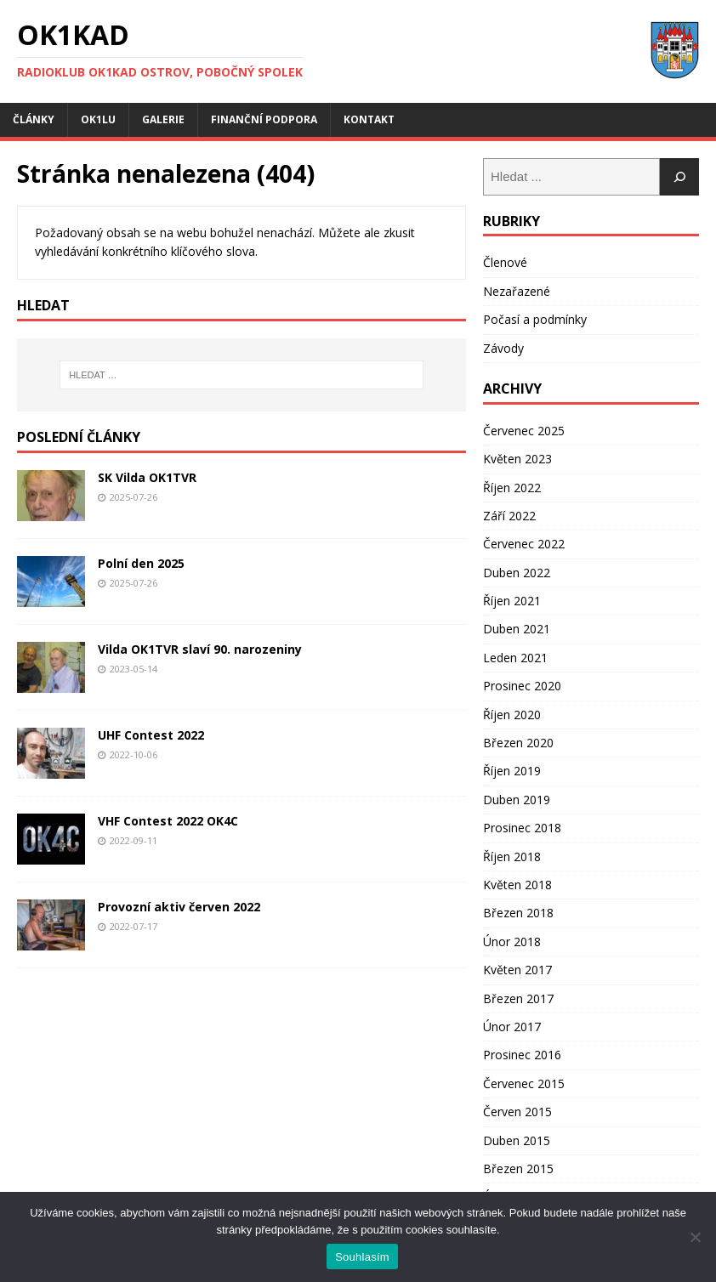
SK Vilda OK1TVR (147, 477)
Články (33, 119)
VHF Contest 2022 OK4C (168, 821)
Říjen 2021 (512, 601)
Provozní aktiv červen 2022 (179, 907)
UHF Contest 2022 (151, 735)
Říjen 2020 (512, 714)
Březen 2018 (518, 913)
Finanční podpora (264, 119)
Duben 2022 (516, 572)
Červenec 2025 (524, 431)
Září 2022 (509, 516)
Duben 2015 (516, 1140)
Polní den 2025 (141, 563)
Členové (505, 262)
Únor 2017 (512, 1026)
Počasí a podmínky (535, 319)
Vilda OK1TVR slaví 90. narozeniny (200, 649)
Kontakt (369, 119)
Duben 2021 (516, 629)
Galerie (163, 119)
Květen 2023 (517, 459)
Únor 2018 (512, 941)
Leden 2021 (515, 658)
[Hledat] (679, 177)
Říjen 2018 (512, 856)
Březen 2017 (518, 998)
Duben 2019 (516, 799)
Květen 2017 (517, 970)
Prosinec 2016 (522, 1055)
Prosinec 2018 (522, 828)
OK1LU (98, 119)
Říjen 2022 (512, 487)
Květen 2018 (517, 884)
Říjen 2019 (512, 771)
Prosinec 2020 (522, 686)
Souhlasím (362, 1257)
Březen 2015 (518, 1168)
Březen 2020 (518, 743)
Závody (503, 348)
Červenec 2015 (524, 1083)
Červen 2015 (517, 1111)
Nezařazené (516, 291)
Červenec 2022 (524, 544)
